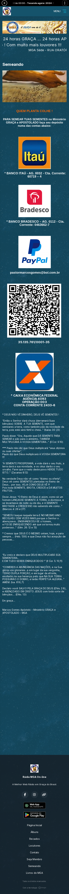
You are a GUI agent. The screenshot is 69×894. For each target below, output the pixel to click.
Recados (34, 838)
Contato (34, 852)
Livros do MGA (34, 872)
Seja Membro (34, 859)
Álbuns (34, 832)
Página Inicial (34, 825)
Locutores (34, 845)
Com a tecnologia (34, 888)
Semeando (34, 866)
